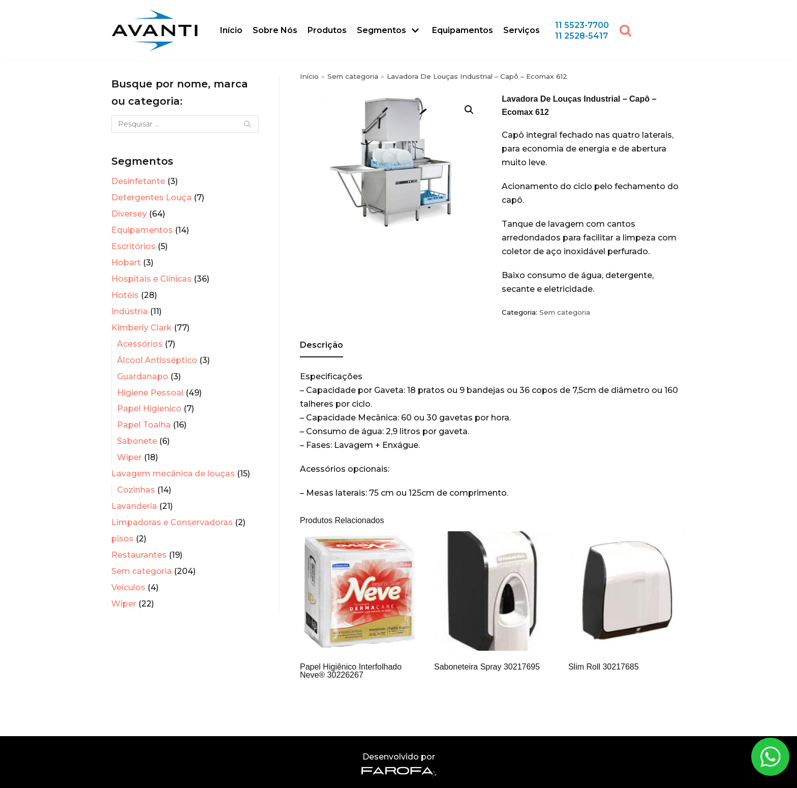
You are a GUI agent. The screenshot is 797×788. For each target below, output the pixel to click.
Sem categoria (141, 571)
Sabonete (137, 441)
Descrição (321, 345)
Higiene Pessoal (150, 393)
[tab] (321, 346)
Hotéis (125, 295)
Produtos (327, 30)
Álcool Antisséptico (157, 360)
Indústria (129, 311)
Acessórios (140, 344)
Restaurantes (139, 555)
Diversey (129, 214)
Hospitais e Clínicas (151, 279)
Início (231, 30)
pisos (122, 538)
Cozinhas (136, 490)
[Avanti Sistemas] (154, 30)
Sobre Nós (275, 30)
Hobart (126, 262)
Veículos (128, 587)
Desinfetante (138, 181)
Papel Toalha (144, 425)
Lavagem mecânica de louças (173, 473)
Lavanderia (134, 506)
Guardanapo (142, 376)
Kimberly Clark (141, 327)
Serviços (521, 30)
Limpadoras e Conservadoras (172, 522)
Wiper (129, 457)
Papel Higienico (149, 408)
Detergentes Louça (151, 197)
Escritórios (133, 246)
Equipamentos (462, 30)
